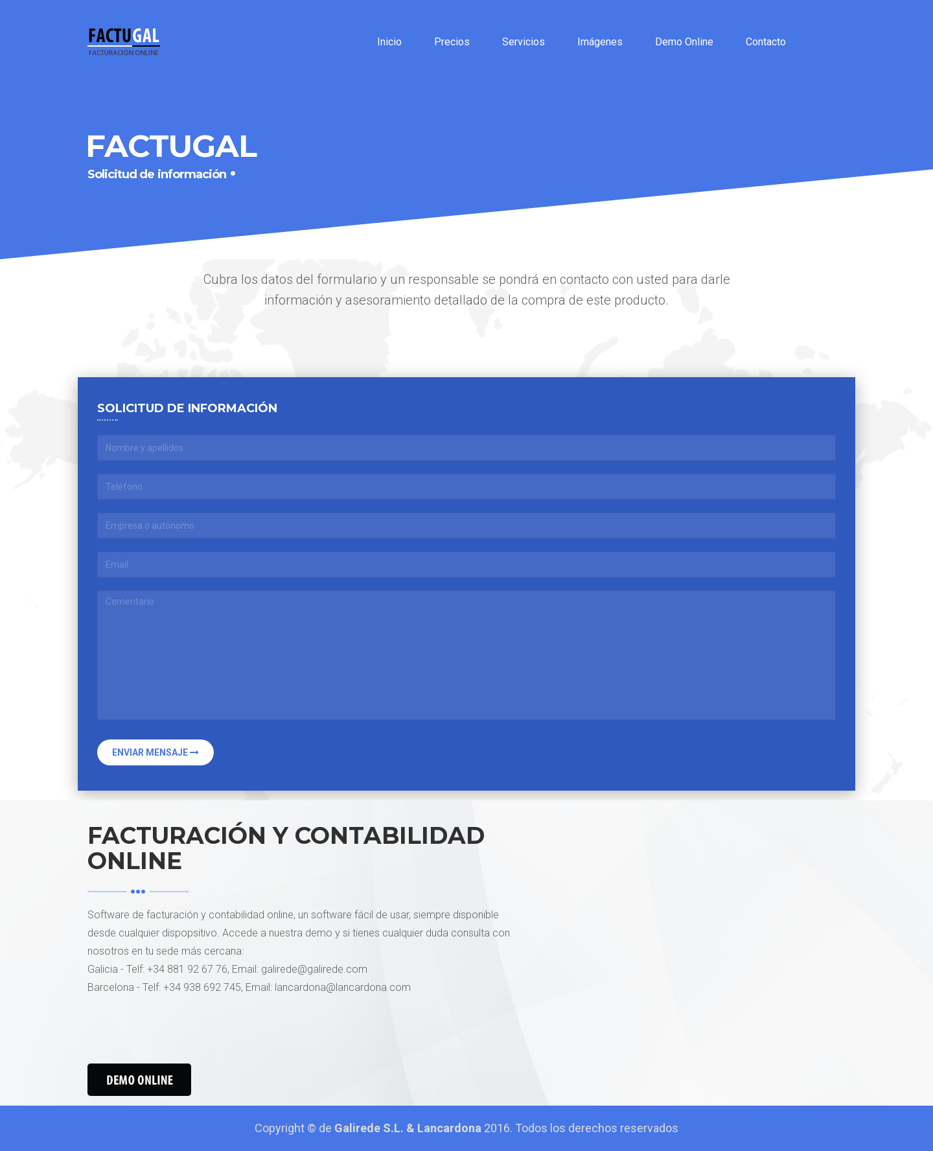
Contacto (766, 42)
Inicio (389, 42)
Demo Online (684, 42)
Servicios (523, 42)
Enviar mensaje (155, 752)
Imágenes (600, 42)
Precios (452, 42)
